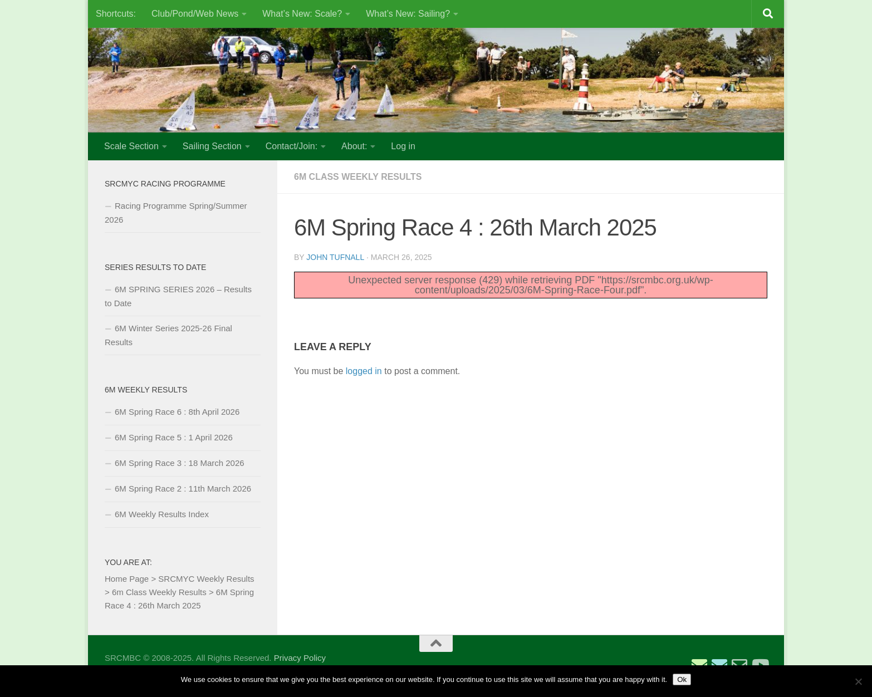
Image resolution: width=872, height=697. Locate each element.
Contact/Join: (291, 146)
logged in (364, 371)
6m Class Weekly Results (358, 176)
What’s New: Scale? (302, 13)
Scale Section (131, 146)
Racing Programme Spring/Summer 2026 (176, 212)
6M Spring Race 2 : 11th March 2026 (183, 488)
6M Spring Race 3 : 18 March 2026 (179, 463)
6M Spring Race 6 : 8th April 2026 (177, 411)
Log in (403, 146)
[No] (858, 681)
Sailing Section (212, 146)
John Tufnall (335, 257)
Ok (682, 679)
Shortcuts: (116, 13)
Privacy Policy (300, 657)
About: (354, 146)
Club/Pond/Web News (194, 13)
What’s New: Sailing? (408, 13)
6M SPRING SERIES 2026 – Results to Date (178, 296)
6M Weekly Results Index (162, 514)
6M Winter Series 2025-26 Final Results (168, 335)
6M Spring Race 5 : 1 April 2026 (174, 437)
